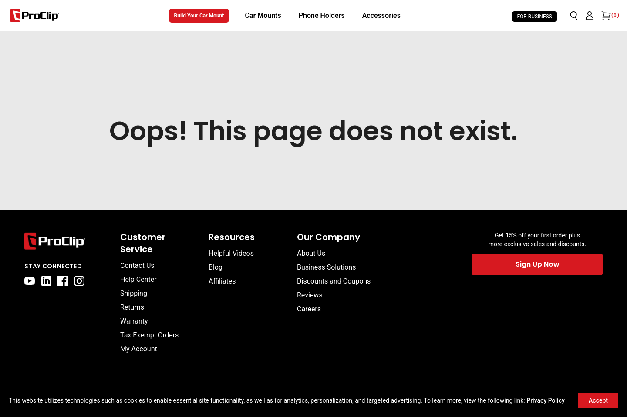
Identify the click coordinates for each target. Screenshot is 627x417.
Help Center (138, 279)
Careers (309, 309)
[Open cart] (605, 15)
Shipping (133, 293)
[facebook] (62, 281)
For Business (534, 16)
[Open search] (574, 15)
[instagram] (79, 281)
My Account (138, 349)
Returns (132, 307)
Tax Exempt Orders (149, 335)
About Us (311, 253)
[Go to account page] (589, 15)
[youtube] (29, 281)
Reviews (310, 295)
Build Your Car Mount (199, 16)
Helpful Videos (231, 253)
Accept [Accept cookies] (598, 400)
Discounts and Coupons (334, 281)
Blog (215, 267)
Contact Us (137, 265)
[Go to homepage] (34, 15)
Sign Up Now (538, 264)
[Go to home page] (67, 241)
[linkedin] (46, 281)
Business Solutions (326, 267)
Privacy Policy (545, 400)
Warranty (134, 321)
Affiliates (222, 281)
